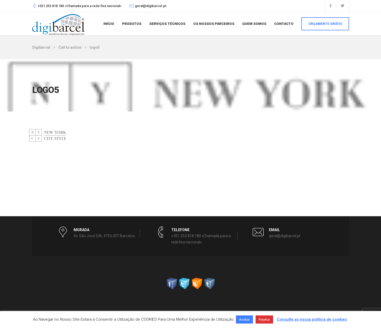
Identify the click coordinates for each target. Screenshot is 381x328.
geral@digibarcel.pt (150, 6)
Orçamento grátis (325, 24)
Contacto (284, 24)
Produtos (131, 24)
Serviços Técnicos (167, 24)
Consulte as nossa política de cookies (312, 319)
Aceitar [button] (244, 319)
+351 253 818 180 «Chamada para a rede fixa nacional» (80, 6)
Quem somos (254, 24)
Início (108, 24)
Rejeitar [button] (264, 319)
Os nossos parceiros (213, 24)
